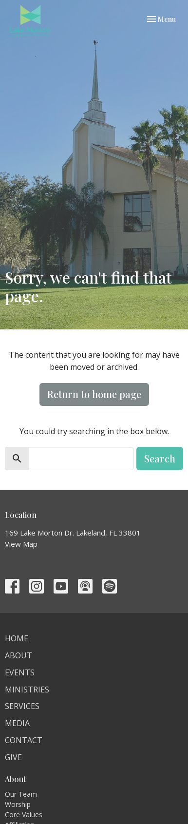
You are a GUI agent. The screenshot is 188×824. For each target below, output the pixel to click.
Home (16, 638)
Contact (23, 740)
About (18, 655)
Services (22, 706)
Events (20, 672)
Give (13, 757)
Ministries (27, 689)
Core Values (23, 814)
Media (17, 723)
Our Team (21, 794)
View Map (21, 544)
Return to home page (94, 394)
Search (159, 458)
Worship (18, 804)
